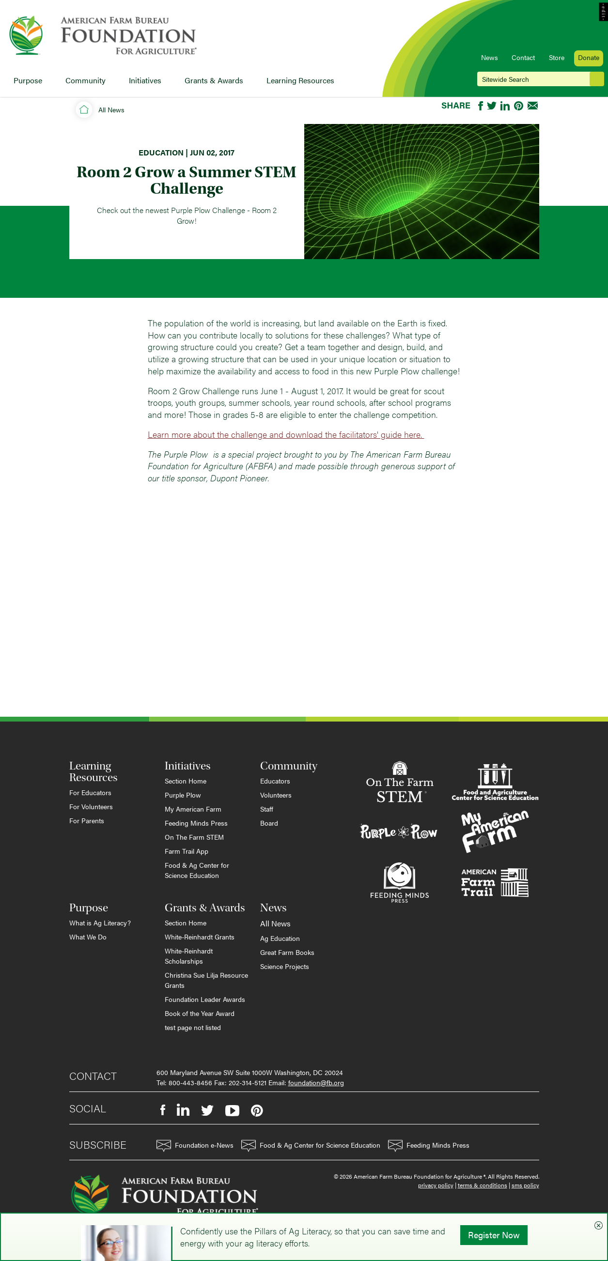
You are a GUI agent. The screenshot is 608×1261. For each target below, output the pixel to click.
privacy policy (435, 1185)
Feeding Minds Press (196, 823)
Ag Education (280, 938)
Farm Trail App (186, 851)
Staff (266, 809)
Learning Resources (300, 80)
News (489, 57)
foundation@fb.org (316, 1082)
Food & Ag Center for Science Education (197, 870)
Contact (523, 57)
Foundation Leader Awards (205, 999)
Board (269, 823)
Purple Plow (183, 795)
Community (85, 80)
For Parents (86, 820)
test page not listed (193, 1027)
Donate (588, 57)
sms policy (525, 1185)
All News (111, 109)
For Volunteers (91, 806)
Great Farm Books (287, 952)
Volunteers (276, 795)
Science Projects (284, 966)
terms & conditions (482, 1185)
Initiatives (145, 80)
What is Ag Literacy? (100, 922)
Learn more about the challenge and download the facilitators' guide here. (286, 434)
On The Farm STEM (194, 837)
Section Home (185, 780)
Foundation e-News (195, 1146)
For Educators (90, 792)
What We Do (88, 936)
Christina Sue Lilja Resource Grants (206, 980)
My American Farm (193, 809)
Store (556, 57)
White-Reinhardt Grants (199, 936)
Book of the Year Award (199, 1013)
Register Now (494, 1235)
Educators (275, 780)
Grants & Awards (214, 80)
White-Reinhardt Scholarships (189, 956)
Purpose (28, 80)
